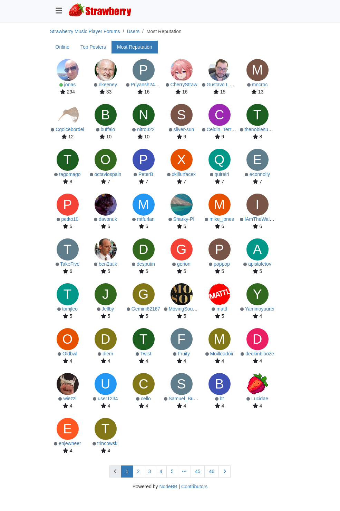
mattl (221, 309)
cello (146, 398)
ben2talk (108, 264)
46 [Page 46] (211, 471)
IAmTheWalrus (260, 219)
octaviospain (108, 174)
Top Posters (93, 47)
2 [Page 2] (138, 471)
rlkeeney (108, 84)
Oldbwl (69, 353)
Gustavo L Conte (224, 84)
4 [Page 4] (160, 471)
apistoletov (259, 264)
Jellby (108, 309)
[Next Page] (224, 471)
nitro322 (146, 129)
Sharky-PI (183, 219)
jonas (70, 84)
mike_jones (222, 219)
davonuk (108, 219)
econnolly (260, 174)
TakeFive (69, 264)
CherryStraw (184, 84)
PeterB (145, 174)
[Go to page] (184, 471)
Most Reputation (134, 47)
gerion (184, 264)
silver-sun (183, 129)
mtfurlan (146, 219)
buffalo (108, 129)
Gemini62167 (146, 309)
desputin (146, 264)
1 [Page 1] (127, 471)
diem (108, 353)
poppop (222, 264)
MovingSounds (184, 309)
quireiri (221, 174)
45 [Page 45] (198, 471)
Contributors (194, 486)
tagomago (69, 174)
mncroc (260, 84)
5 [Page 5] (172, 471)
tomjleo (70, 309)
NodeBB (168, 486)
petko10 (70, 219)
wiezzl (69, 398)
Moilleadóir (222, 353)
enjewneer (70, 443)
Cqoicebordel (70, 129)
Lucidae (259, 398)
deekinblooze (259, 353)
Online (62, 47)
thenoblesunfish (261, 129)
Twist (145, 353)
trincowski (107, 443)
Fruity (184, 353)
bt (222, 398)
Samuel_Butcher (186, 398)
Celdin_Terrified (223, 129)
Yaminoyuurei (259, 309)
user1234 (108, 398)
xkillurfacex (184, 174)
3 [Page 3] (149, 471)
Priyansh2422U (147, 84)
